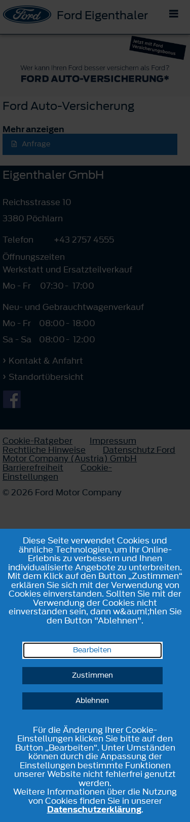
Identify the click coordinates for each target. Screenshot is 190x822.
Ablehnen (92, 700)
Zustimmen (92, 675)
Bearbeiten (92, 650)
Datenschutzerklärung (94, 809)
